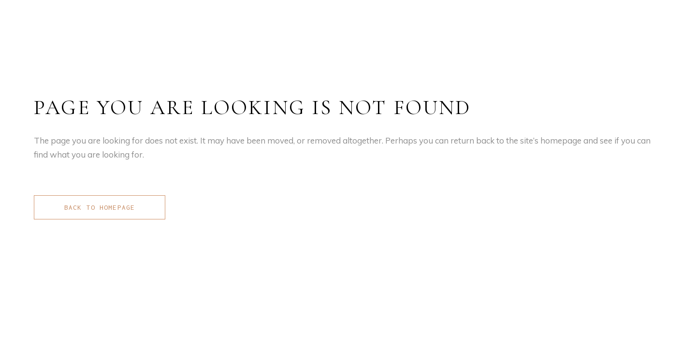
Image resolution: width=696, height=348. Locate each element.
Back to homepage (99, 207)
